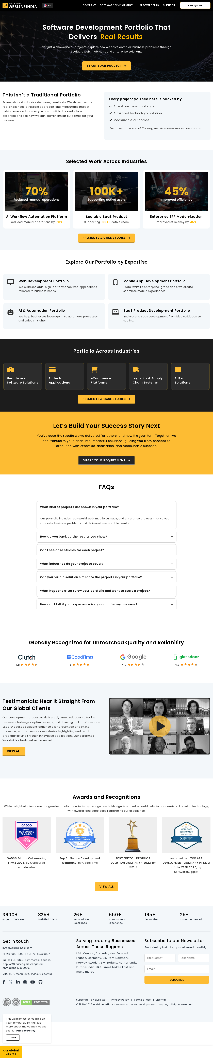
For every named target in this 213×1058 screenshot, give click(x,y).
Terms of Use (142, 999)
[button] (106, 65)
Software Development (116, 5)
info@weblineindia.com (17, 948)
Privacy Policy (120, 999)
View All (14, 751)
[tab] (107, 515)
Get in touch (16, 941)
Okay (13, 1037)
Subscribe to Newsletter (91, 999)
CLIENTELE (169, 5)
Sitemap (161, 999)
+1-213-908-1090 (13, 954)
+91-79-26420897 (38, 954)
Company (89, 5)
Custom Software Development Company (141, 1004)
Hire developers (148, 5)
